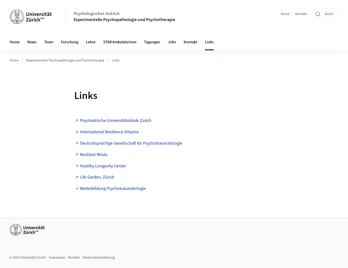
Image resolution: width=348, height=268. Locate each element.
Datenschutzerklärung (99, 257)
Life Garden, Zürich (97, 177)
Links (209, 42)
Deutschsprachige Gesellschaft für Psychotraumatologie (131, 143)
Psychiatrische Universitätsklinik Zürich (115, 121)
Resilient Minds (94, 155)
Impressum (57, 257)
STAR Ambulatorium (119, 42)
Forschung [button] (69, 42)
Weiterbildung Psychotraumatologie (113, 189)
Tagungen (152, 42)
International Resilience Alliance (109, 132)
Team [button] (48, 42)
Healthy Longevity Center (103, 166)
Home (285, 14)
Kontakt (301, 14)
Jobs (172, 42)
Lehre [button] (90, 42)
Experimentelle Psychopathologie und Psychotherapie (124, 20)
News (31, 42)
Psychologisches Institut (97, 14)
